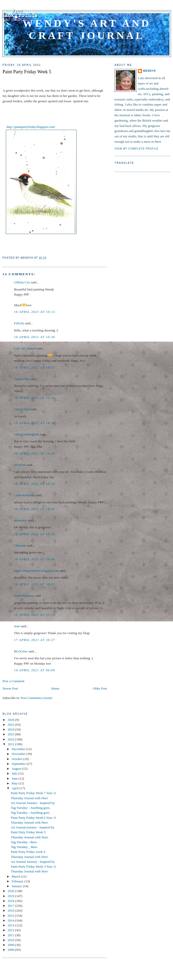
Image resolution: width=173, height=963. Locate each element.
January (17, 886)
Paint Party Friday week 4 (28, 852)
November (19, 754)
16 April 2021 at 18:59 (34, 534)
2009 (11, 945)
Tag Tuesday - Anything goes (30, 812)
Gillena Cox (22, 282)
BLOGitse (20, 651)
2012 (11, 930)
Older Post (100, 688)
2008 (11, 950)
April (16, 788)
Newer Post (10, 688)
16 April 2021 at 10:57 (34, 367)
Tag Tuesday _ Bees (24, 847)
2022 (11, 739)
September (19, 764)
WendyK (149, 70)
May (15, 783)
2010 (11, 940)
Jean (17, 626)
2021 (11, 744)
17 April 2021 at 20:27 (34, 640)
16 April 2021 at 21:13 (34, 615)
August (17, 768)
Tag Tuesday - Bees (24, 842)
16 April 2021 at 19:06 (34, 559)
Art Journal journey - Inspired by (32, 827)
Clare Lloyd (22, 409)
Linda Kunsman (24, 495)
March (16, 876)
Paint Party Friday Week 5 (27, 71)
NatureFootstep (24, 595)
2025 (11, 724)
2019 (11, 896)
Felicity (19, 323)
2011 (11, 935)
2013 (11, 925)
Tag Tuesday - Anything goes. (30, 808)
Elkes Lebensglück (26, 434)
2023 (11, 734)
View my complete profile (136, 148)
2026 (11, 720)
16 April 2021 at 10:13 (34, 312)
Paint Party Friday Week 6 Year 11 (33, 818)
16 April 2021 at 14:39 (34, 484)
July (15, 773)
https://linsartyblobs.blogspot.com (36, 571)
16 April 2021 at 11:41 (34, 398)
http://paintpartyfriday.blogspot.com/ (31, 127)
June (15, 778)
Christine (20, 545)
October (17, 759)
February (18, 881)
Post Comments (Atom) (36, 698)
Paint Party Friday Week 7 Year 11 (33, 793)
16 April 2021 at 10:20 (34, 337)
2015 (11, 915)
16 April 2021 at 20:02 (34, 584)
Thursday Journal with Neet (29, 798)
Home (55, 688)
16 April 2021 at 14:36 (34, 453)
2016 (11, 910)
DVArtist (20, 465)
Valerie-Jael (22, 379)
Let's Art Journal (25, 348)
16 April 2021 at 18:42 (34, 509)
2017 (11, 906)
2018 (11, 901)
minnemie (20, 520)
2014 (11, 920)
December (19, 749)
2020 (11, 891)
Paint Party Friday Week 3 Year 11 (33, 866)
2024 (11, 729)
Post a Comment (13, 681)
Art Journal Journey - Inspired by (33, 803)
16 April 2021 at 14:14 (34, 423)
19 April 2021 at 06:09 (34, 670)
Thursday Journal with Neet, (29, 837)
